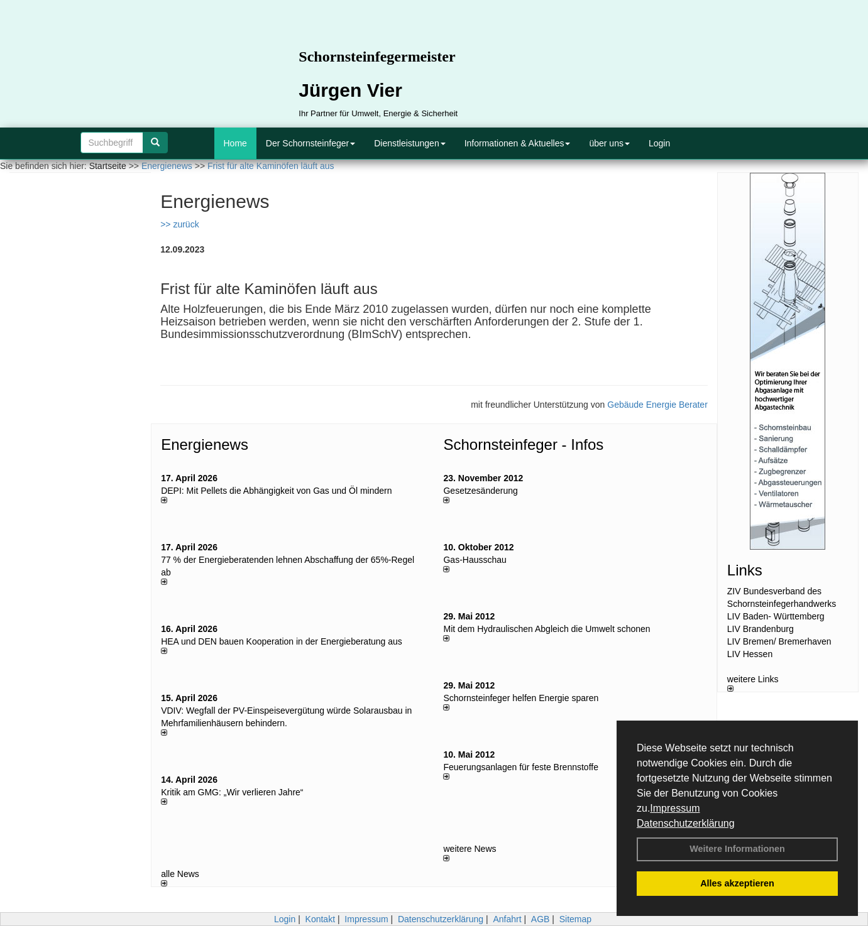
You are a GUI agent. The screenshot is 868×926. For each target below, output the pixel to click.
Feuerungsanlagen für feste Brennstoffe (520, 767)
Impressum (675, 808)
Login (659, 143)
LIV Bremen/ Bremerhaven (779, 641)
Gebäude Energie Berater (657, 405)
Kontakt (320, 919)
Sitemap (575, 919)
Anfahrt (507, 919)
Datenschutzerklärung (686, 823)
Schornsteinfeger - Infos (523, 444)
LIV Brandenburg (760, 629)
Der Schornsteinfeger (310, 143)
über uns (609, 143)
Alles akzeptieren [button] (737, 883)
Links (744, 570)
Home (235, 143)
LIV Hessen (749, 654)
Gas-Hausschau (474, 560)
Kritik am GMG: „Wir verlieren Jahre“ (232, 792)
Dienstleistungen (410, 143)
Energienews (204, 444)
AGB (540, 919)
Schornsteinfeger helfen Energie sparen (520, 698)
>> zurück (179, 224)
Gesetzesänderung (480, 491)
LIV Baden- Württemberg (776, 616)
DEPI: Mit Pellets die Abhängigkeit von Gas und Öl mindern (282, 491)
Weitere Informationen (737, 849)
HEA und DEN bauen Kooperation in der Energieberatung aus (281, 641)
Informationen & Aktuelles (517, 143)
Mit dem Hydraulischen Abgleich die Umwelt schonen (546, 629)
